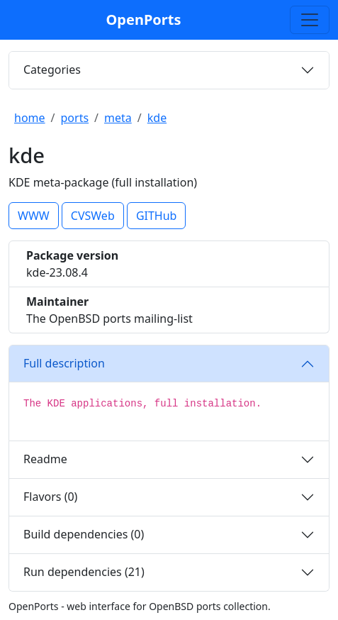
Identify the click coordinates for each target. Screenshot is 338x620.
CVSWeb (93, 215)
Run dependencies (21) (84, 572)
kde (157, 118)
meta (118, 118)
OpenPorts (143, 19)
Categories (52, 69)
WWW (34, 215)
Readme (45, 459)
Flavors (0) (50, 496)
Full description (64, 363)
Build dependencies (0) (83, 534)
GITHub (156, 215)
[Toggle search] (309, 20)
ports (75, 118)
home (29, 118)
